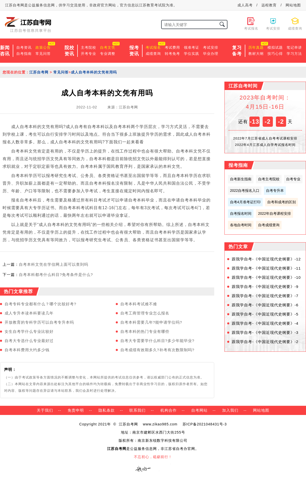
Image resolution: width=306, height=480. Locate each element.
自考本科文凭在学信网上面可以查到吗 (53, 264)
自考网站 (199, 410)
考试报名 (153, 47)
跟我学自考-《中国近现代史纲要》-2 (265, 341)
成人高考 (245, 5)
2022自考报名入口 (244, 190)
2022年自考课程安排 (274, 213)
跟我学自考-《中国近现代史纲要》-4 (265, 323)
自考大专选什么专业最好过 (29, 340)
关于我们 (45, 410)
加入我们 (230, 410)
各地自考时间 (240, 225)
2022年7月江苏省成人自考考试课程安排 (265, 138)
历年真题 (256, 47)
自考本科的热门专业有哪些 (144, 331)
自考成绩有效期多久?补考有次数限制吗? (157, 350)
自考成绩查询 (268, 225)
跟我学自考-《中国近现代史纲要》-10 (266, 277)
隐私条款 (106, 410)
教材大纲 (256, 54)
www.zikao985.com (160, 424)
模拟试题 (275, 47)
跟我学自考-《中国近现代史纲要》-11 (266, 268)
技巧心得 (275, 54)
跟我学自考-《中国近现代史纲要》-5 (265, 314)
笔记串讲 (294, 47)
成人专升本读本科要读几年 (29, 313)
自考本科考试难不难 (138, 304)
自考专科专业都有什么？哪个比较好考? (40, 304)
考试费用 (172, 47)
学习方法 (294, 54)
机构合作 (168, 410)
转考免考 (172, 54)
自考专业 (293, 179)
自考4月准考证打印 (245, 202)
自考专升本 (275, 190)
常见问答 (43, 54)
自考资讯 (24, 47)
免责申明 (76, 410)
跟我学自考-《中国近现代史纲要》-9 (265, 286)
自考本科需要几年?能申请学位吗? (151, 322)
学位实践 (191, 54)
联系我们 (137, 410)
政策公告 (43, 47)
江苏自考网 (38, 72)
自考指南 (24, 54)
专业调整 (107, 54)
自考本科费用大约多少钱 (27, 350)
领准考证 (191, 47)
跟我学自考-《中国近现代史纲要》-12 (266, 259)
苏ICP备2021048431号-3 (205, 424)
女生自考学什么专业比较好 (29, 331)
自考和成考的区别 (281, 202)
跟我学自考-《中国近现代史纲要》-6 (265, 305)
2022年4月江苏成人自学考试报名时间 (265, 145)
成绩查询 (153, 54)
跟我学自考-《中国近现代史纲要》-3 (265, 332)
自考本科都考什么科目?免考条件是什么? (56, 274)
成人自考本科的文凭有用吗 (94, 72)
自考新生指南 (240, 179)
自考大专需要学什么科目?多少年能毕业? (157, 340)
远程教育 (269, 5)
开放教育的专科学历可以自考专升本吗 (39, 322)
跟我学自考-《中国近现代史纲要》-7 (265, 296)
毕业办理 (210, 54)
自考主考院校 (268, 179)
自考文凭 (107, 47)
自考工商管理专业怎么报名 (144, 313)
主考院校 (88, 47)
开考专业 (88, 54)
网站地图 (293, 5)
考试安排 (210, 47)
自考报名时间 (240, 213)
